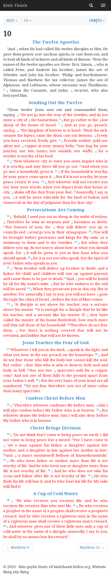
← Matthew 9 (17, 547)
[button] (11, 20)
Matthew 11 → (92, 547)
